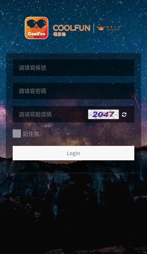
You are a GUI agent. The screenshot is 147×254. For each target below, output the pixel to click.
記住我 (26, 133)
